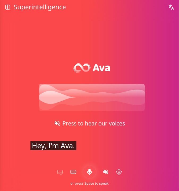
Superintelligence (39, 7)
